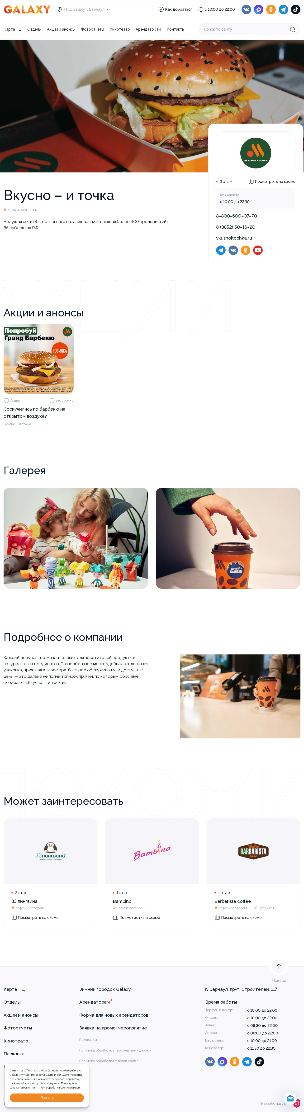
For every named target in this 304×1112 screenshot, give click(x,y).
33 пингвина (24, 901)
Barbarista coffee (232, 901)
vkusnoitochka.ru (234, 238)
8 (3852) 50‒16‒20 (235, 227)
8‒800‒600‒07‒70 (236, 215)
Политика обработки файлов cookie (109, 1061)
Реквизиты (88, 1040)
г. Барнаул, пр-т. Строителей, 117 (241, 989)
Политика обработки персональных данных (115, 1050)
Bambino (122, 901)
